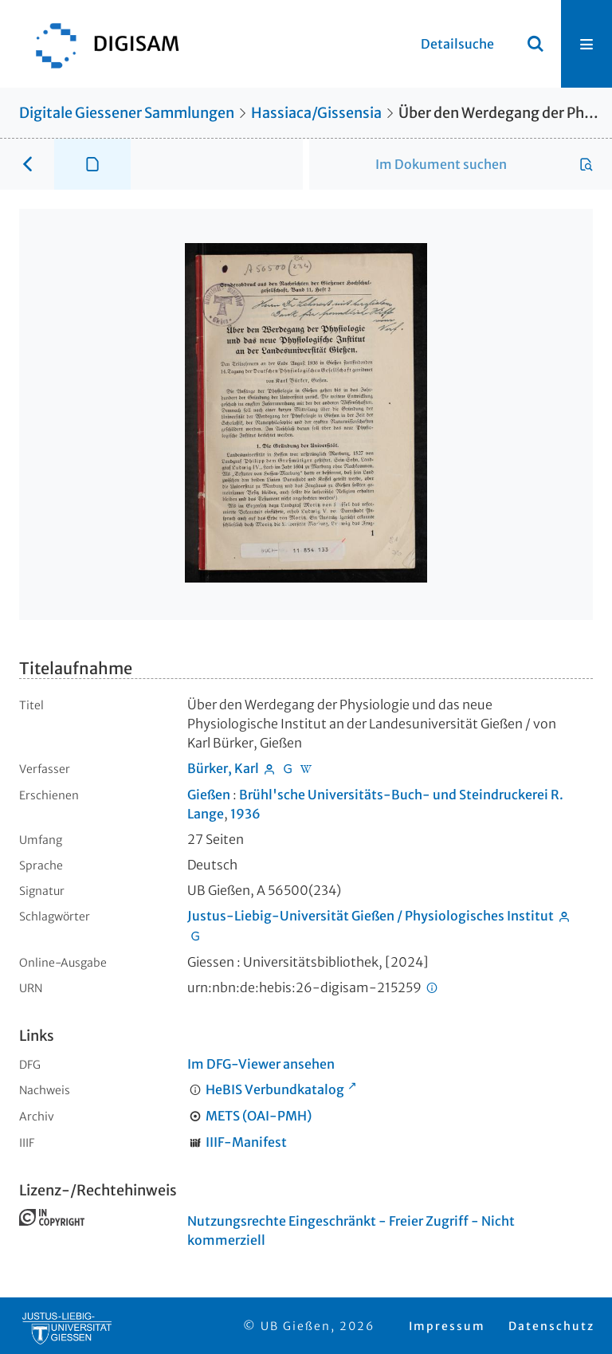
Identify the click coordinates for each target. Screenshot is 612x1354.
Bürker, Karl (223, 768)
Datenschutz (551, 1326)
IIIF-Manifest (246, 1142)
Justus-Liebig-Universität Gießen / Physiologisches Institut (370, 916)
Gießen (208, 795)
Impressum (447, 1326)
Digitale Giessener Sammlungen (126, 113)
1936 (245, 814)
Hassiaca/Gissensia (316, 113)
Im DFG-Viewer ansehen (261, 1064)
